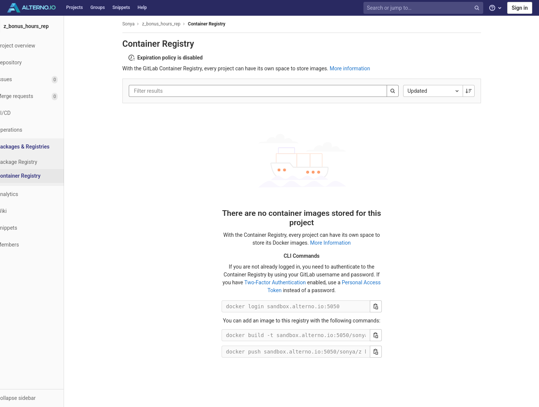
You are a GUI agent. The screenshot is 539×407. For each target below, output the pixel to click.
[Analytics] (41, 194)
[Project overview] (41, 45)
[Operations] (41, 130)
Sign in (520, 8)
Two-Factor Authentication (284, 282)
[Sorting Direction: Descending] (478, 91)
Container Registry (215, 24)
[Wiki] (41, 211)
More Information (339, 243)
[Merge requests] (41, 96)
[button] (41, 398)
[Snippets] (41, 228)
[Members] (41, 244)
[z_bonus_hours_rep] (41, 26)
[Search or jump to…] (424, 8)
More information (359, 68)
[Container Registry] (41, 176)
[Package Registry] (41, 162)
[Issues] (41, 79)
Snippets (121, 7)
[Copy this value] (385, 306)
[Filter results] (188, 90)
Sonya (137, 24)
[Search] (402, 91)
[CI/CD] (41, 113)
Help (142, 7)
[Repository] (41, 62)
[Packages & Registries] (41, 146)
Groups (97, 7)
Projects (74, 7)
